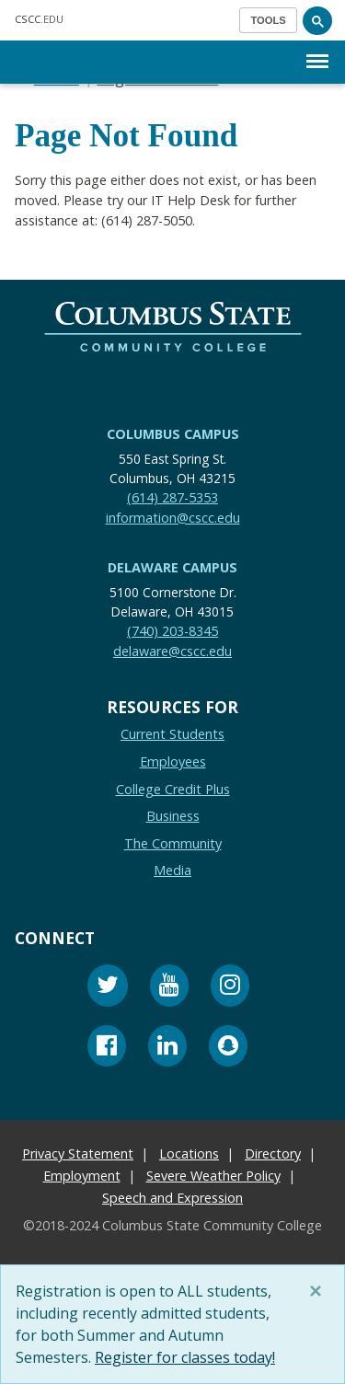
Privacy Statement (77, 1153)
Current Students (172, 734)
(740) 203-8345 (172, 631)
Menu (317, 52)
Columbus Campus (173, 434)
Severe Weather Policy (213, 1175)
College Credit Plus (173, 788)
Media (172, 870)
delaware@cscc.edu (172, 650)
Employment (82, 1175)
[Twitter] (108, 988)
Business (173, 816)
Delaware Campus (172, 567)
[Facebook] (107, 1048)
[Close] (319, 1291)
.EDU (39, 19)
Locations (189, 1153)
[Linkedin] (167, 1048)
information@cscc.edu (173, 516)
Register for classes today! (185, 1357)
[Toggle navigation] (268, 20)
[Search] (317, 20)
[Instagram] (230, 988)
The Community (173, 843)
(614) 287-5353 (172, 497)
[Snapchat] (228, 1048)
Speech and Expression (172, 1197)
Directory (273, 1153)
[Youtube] (169, 988)
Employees (173, 761)
